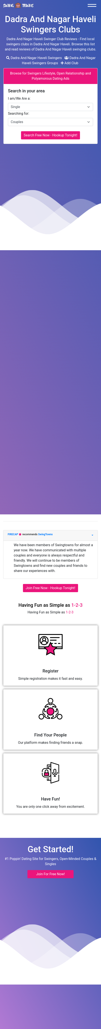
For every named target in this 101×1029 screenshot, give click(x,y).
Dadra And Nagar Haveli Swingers (34, 58)
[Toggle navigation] (93, 5)
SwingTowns (45, 534)
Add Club (69, 63)
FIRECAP (13, 534)
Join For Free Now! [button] (50, 874)
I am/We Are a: (19, 98)
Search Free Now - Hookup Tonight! (50, 135)
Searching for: (18, 113)
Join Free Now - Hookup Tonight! (50, 588)
